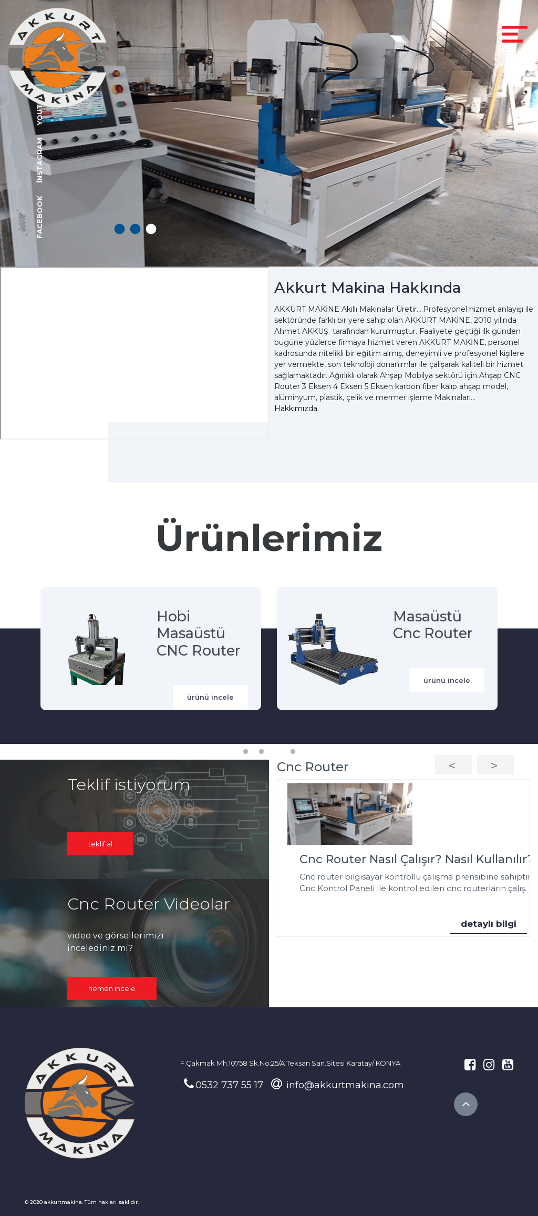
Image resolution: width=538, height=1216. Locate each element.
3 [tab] (150, 229)
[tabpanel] (269, 133)
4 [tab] (292, 752)
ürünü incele (210, 697)
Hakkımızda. (296, 408)
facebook (39, 216)
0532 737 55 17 (223, 1085)
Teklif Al (100, 844)
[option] (403, 858)
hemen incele (112, 988)
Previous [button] (453, 764)
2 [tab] (134, 229)
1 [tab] (118, 229)
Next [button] (495, 764)
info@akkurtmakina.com (337, 1085)
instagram (39, 159)
